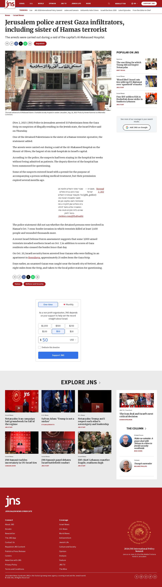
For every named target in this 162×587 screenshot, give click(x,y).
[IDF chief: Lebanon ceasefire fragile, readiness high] (94, 442)
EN (135, 4)
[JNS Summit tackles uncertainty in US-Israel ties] (21, 442)
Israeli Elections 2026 (108, 10)
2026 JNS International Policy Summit (139, 549)
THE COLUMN (136, 428)
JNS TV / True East (125, 410)
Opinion (52, 3)
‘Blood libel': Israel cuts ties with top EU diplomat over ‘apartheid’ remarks (129, 82)
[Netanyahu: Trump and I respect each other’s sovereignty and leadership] (94, 401)
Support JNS (149, 3)
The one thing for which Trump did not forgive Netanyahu (128, 64)
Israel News (18, 15)
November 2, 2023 (101, 190)
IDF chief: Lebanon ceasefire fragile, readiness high (93, 461)
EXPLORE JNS (81, 382)
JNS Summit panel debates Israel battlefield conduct (56, 461)
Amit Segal (120, 70)
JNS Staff (120, 87)
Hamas (17, 284)
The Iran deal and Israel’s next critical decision (136, 415)
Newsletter (120, 3)
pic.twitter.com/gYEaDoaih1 (69, 216)
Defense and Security (34, 284)
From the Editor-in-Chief (142, 10)
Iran (31, 10)
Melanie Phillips (140, 466)
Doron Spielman (125, 420)
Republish (40, 43)
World (41, 3)
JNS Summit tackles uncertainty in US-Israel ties (21, 461)
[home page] (10, 4)
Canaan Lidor (10, 466)
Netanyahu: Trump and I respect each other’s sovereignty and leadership (93, 421)
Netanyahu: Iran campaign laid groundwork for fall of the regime (20, 421)
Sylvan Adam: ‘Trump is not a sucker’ (58, 420)
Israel (22, 3)
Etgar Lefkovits (48, 425)
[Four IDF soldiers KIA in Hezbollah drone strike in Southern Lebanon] (151, 98)
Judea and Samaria (71, 10)
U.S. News (45, 415)
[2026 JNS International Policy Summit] (139, 532)
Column (136, 460)
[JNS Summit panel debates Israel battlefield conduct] (58, 442)
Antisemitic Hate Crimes (89, 10)
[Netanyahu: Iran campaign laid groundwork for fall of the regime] (21, 401)
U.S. (31, 3)
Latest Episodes (124, 10)
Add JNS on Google (137, 127)
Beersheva (34, 257)
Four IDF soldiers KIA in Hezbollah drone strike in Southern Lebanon (129, 99)
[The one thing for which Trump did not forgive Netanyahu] (151, 64)
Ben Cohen (138, 451)
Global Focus (138, 435)
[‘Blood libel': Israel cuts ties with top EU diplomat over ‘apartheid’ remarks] (151, 81)
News (7, 15)
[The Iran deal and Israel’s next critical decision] (136, 400)
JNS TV (63, 3)
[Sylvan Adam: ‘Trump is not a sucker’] (58, 401)
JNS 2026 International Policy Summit (48, 10)
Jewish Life (76, 3)
